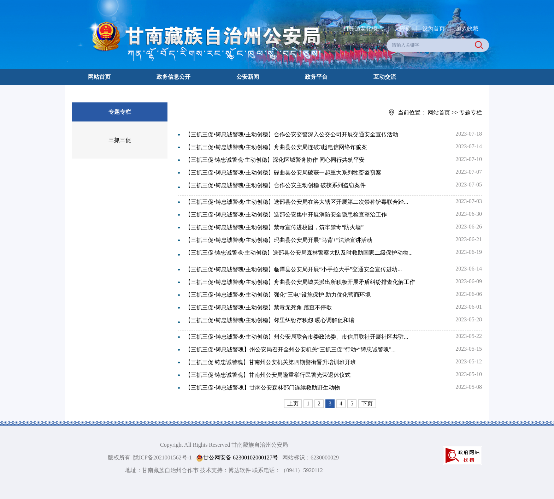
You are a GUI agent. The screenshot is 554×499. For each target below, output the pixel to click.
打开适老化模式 (363, 28)
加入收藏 (467, 28)
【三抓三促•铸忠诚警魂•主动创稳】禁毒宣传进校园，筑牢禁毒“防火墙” (274, 227)
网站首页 (99, 77)
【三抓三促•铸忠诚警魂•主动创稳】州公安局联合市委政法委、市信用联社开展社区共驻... (296, 337)
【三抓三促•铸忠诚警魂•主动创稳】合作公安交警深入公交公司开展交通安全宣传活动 (291, 134)
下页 (367, 403)
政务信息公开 (173, 77)
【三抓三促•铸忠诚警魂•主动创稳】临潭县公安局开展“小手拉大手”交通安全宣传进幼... (293, 269)
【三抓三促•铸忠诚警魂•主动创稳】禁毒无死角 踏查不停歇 (258, 307)
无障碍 (402, 28)
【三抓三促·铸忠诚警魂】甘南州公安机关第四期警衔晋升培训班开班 (270, 362)
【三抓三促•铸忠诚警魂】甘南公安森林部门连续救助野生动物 (262, 388)
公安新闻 (247, 77)
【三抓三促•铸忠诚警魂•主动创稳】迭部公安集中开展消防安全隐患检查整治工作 (286, 215)
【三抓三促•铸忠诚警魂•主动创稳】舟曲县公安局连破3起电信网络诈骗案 (276, 147)
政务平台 (316, 77)
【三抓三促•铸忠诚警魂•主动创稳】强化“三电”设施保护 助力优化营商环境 (278, 295)
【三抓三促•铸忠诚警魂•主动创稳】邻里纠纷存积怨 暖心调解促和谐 (269, 320)
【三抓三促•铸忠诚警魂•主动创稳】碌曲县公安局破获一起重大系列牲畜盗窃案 (283, 173)
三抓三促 (119, 140)
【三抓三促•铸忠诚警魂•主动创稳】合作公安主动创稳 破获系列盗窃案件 (275, 185)
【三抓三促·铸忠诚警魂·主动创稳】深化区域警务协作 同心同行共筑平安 (275, 160)
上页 (293, 403)
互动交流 (384, 77)
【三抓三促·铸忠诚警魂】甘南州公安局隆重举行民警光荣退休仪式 (267, 375)
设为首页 (433, 28)
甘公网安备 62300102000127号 (237, 458)
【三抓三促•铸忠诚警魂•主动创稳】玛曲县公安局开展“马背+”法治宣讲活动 (278, 240)
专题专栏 (470, 112)
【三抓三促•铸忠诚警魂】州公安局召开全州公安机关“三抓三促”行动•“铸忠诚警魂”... (290, 349)
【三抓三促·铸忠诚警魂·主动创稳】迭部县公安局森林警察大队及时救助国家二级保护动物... (299, 253)
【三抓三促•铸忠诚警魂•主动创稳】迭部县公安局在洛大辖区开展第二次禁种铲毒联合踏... (296, 202)
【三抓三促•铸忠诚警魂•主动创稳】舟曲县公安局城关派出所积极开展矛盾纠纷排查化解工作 (300, 282)
